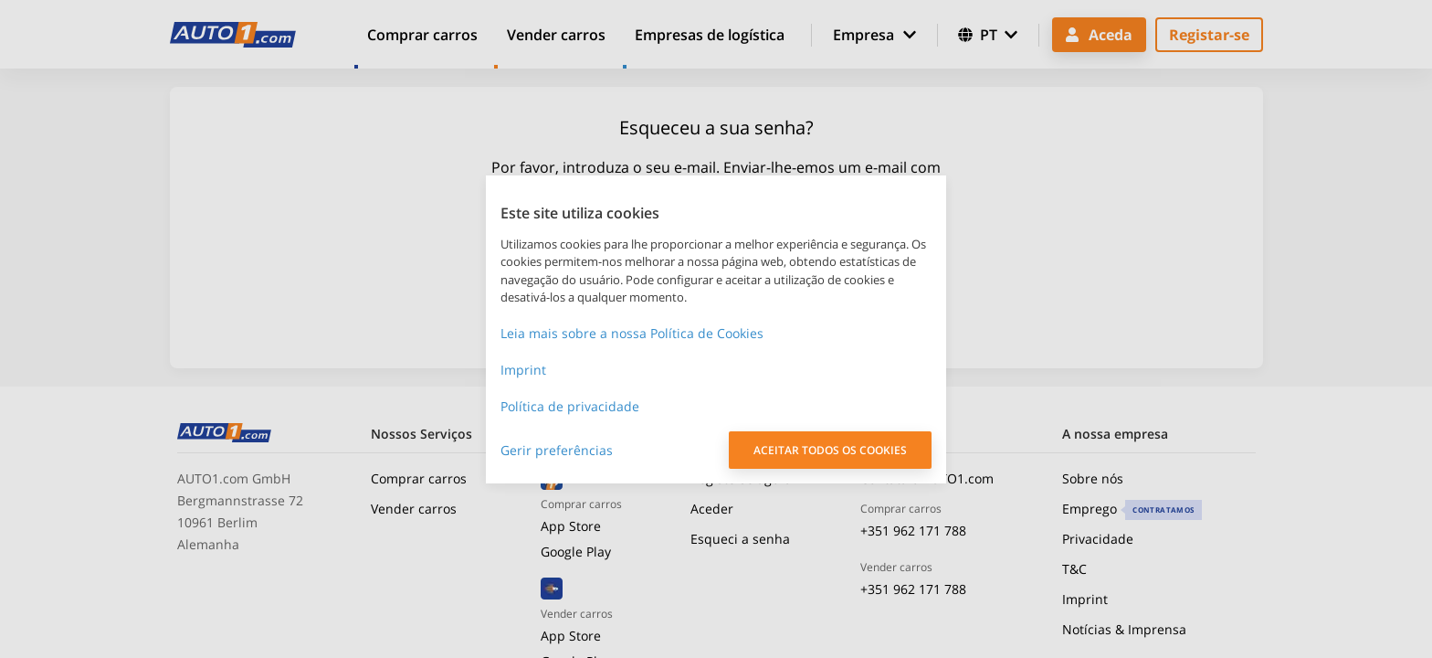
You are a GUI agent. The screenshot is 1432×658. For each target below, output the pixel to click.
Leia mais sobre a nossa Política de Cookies (631, 333)
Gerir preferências (556, 450)
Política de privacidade (569, 406)
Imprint (523, 369)
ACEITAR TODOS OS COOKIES (830, 450)
